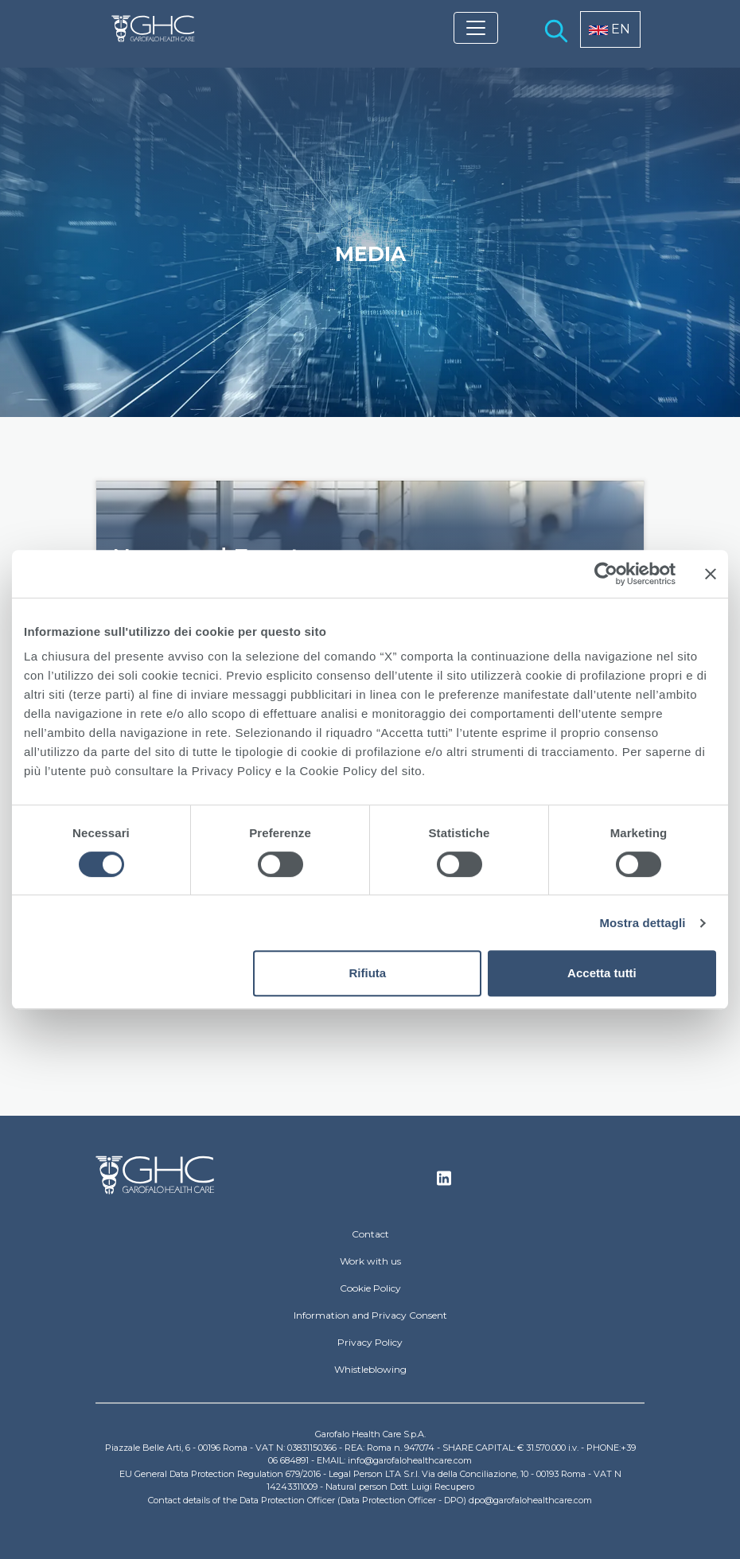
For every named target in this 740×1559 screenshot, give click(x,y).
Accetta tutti (602, 973)
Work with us (370, 1261)
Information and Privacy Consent (370, 1315)
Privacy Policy (370, 1342)
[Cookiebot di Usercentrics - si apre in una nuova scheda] (606, 574)
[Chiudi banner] (710, 573)
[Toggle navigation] (476, 28)
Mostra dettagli (642, 923)
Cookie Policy (370, 1288)
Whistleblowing (370, 1369)
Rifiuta (368, 973)
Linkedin (444, 1183)
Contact (370, 1234)
